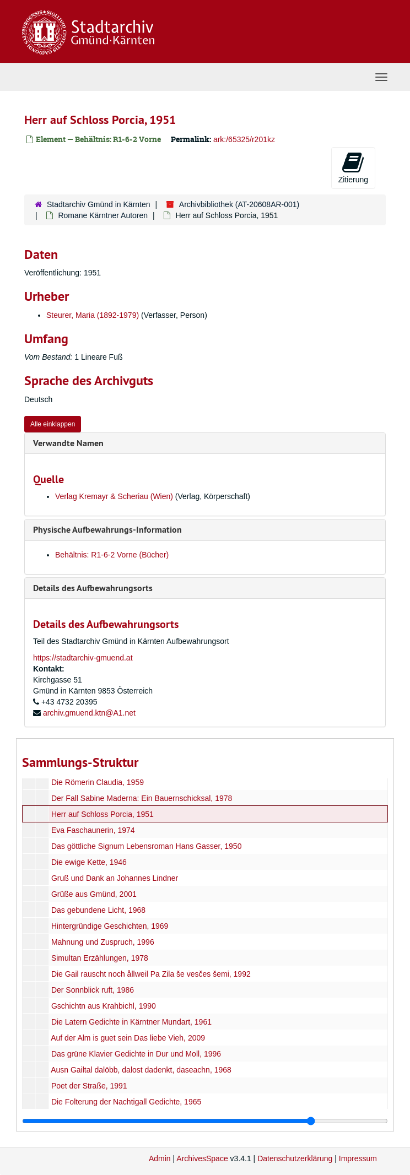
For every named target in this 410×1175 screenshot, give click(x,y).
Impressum (358, 1158)
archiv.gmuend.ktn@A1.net (89, 712)
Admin (160, 1158)
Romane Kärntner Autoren (103, 215)
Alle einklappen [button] (52, 424)
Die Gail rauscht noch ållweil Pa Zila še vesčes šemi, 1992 (151, 974)
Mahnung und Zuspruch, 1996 (102, 942)
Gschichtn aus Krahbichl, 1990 (103, 1005)
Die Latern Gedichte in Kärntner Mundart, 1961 (131, 1021)
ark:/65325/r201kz (244, 139)
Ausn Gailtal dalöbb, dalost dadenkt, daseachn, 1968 (141, 1069)
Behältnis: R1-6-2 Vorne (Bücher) (112, 554)
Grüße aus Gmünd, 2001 (94, 894)
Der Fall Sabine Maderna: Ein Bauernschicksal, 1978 (141, 798)
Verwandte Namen (68, 443)
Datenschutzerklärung (294, 1158)
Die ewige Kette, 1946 (89, 862)
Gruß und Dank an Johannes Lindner (114, 878)
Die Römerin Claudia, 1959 (97, 782)
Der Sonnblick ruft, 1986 (92, 990)
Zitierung (353, 167)
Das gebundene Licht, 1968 (98, 910)
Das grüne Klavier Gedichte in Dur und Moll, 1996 (136, 1053)
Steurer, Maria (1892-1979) (92, 315)
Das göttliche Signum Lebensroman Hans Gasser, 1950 (146, 846)
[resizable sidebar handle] (205, 1121)
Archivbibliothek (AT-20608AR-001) (239, 204)
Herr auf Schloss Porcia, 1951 (102, 814)
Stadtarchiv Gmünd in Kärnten (98, 204)
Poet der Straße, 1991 (89, 1085)
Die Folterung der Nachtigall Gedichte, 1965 (126, 1101)
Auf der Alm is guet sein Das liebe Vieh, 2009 (128, 1037)
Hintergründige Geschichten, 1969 (109, 926)
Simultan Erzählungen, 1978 (99, 958)
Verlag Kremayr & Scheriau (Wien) (114, 496)
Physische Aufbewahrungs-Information (107, 529)
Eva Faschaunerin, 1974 (93, 830)
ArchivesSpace (202, 1158)
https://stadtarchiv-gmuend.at (83, 657)
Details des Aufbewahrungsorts (93, 588)
